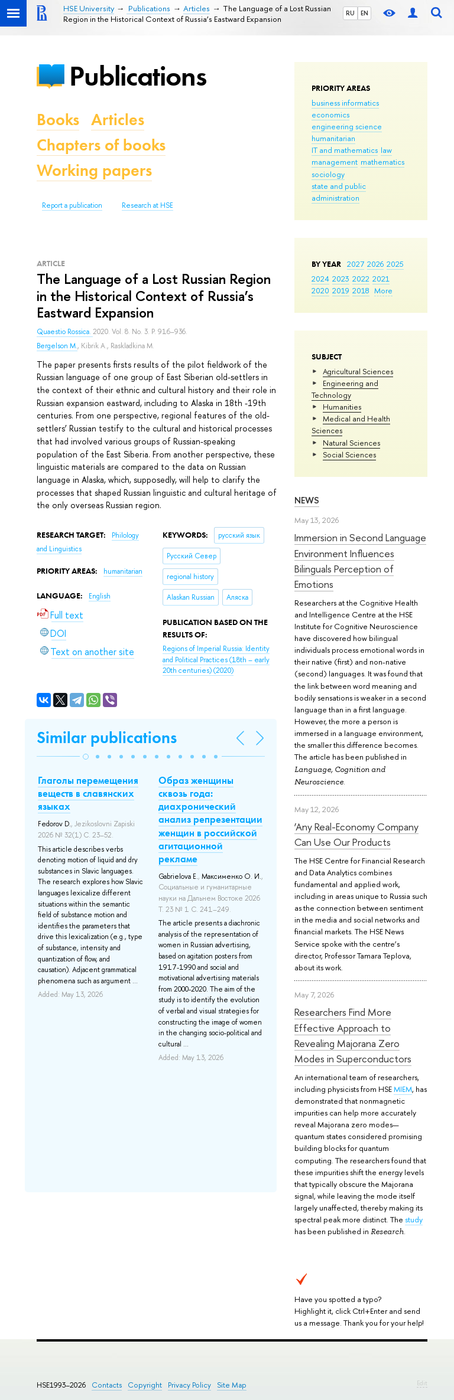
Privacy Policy (189, 1385)
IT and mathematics (345, 150)
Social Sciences (349, 454)
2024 (320, 278)
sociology (328, 174)
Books (58, 119)
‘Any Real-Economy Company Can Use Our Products (356, 834)
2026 (375, 264)
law (386, 150)
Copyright (145, 1385)
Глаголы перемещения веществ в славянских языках (88, 793)
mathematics (382, 161)
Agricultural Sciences (358, 371)
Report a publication (72, 205)
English (100, 596)
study (414, 1219)
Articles (117, 119)
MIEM (403, 1089)
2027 (355, 264)
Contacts (107, 1385)
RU (350, 13)
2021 (381, 278)
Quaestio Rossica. (65, 331)
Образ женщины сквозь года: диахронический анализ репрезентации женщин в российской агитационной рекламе (210, 819)
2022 (360, 278)
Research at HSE (147, 205)
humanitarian (333, 138)
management (335, 161)
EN (364, 13)
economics (330, 114)
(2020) (216, 659)
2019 (340, 290)
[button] (86, 757)
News (306, 500)
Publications (137, 76)
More (383, 290)
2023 (340, 278)
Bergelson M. (57, 346)
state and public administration (339, 192)
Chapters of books (101, 145)
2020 (320, 290)
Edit (422, 1383)
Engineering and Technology (345, 389)
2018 (360, 290)
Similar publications (107, 737)
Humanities (342, 406)
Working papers (94, 170)
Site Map (232, 1385)
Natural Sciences (351, 442)
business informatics (345, 102)
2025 (395, 264)
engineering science (347, 126)
